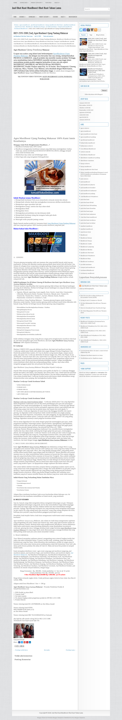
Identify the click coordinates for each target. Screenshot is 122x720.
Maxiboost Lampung (87, 246)
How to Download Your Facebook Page (93, 308)
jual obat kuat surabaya (88, 220)
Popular (83, 35)
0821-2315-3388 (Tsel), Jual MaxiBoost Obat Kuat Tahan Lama (97, 40)
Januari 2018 (83, 119)
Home (15, 2)
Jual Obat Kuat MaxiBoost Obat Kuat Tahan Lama (36, 8)
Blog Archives (100, 35)
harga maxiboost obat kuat (54, 25)
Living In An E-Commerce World (91, 300)
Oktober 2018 (83, 108)
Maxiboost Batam (86, 238)
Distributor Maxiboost (88, 155)
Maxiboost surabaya (87, 261)
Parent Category (37, 2)
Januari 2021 (83, 103)
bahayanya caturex (87, 146)
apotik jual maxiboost (38, 25)
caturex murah (85, 152)
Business (23, 16)
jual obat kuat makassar (88, 214)
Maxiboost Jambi (86, 244)
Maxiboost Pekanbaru (88, 255)
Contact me (95, 374)
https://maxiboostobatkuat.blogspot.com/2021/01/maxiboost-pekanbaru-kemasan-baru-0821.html (94, 174)
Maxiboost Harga (39, 26)
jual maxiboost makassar (89, 190)
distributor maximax (87, 160)
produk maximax (51, 26)
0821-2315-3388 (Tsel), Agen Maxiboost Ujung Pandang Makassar (41, 33)
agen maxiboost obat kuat (89, 134)
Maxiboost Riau (86, 258)
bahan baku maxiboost (88, 143)
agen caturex (85, 128)
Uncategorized (73, 17)
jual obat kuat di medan (88, 208)
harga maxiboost (86, 166)
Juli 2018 (82, 115)
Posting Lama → (71, 650)
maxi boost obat (20, 26)
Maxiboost (29, 26)
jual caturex (84, 179)
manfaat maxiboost (87, 229)
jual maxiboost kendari (88, 187)
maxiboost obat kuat (87, 252)
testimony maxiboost (87, 273)
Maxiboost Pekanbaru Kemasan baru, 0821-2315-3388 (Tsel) (96, 70)
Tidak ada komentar (48, 36)
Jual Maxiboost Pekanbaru (89, 196)
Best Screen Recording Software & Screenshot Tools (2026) (92, 296)
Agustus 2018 (83, 112)
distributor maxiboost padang (90, 157)
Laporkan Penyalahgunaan (93, 277)
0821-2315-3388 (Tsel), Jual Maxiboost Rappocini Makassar (97, 55)
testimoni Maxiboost (21, 28)
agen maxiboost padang (88, 137)
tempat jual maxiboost (65, 26)
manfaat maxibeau (69, 25)
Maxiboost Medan (86, 249)
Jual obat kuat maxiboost (89, 217)
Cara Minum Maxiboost (88, 149)
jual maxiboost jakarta (88, 184)
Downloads (24, 2)
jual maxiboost (85, 182)
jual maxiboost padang (88, 193)
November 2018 (84, 105)
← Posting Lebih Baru (21, 650)
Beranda (47, 650)
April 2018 (82, 117)
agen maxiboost (25, 25)
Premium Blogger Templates (55, 717)
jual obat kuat (85, 199)
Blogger (100, 94)
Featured (48, 2)
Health (57, 2)
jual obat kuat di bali (87, 202)
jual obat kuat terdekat (88, 223)
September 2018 (84, 110)
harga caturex (85, 163)
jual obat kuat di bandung (89, 205)
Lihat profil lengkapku (86, 288)
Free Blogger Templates (78, 717)
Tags (91, 35)
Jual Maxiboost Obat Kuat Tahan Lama (94, 286)
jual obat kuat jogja (87, 211)
